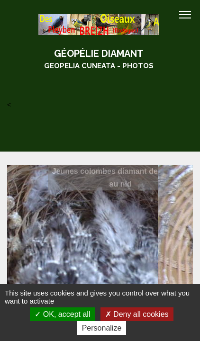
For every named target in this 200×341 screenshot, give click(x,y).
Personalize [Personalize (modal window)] (102, 328)
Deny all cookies (137, 314)
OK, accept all (62, 314)
